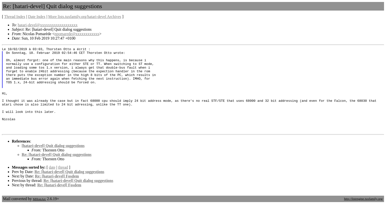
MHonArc (39, 216)
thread (63, 184)
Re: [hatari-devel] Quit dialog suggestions (57, 171)
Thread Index (14, 17)
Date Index (37, 17)
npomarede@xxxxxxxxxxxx (76, 34)
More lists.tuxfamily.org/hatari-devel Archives (84, 17)
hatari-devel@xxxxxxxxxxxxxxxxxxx (48, 25)
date (52, 184)
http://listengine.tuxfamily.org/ (363, 216)
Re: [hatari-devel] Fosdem (57, 193)
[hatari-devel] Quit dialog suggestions (53, 163)
